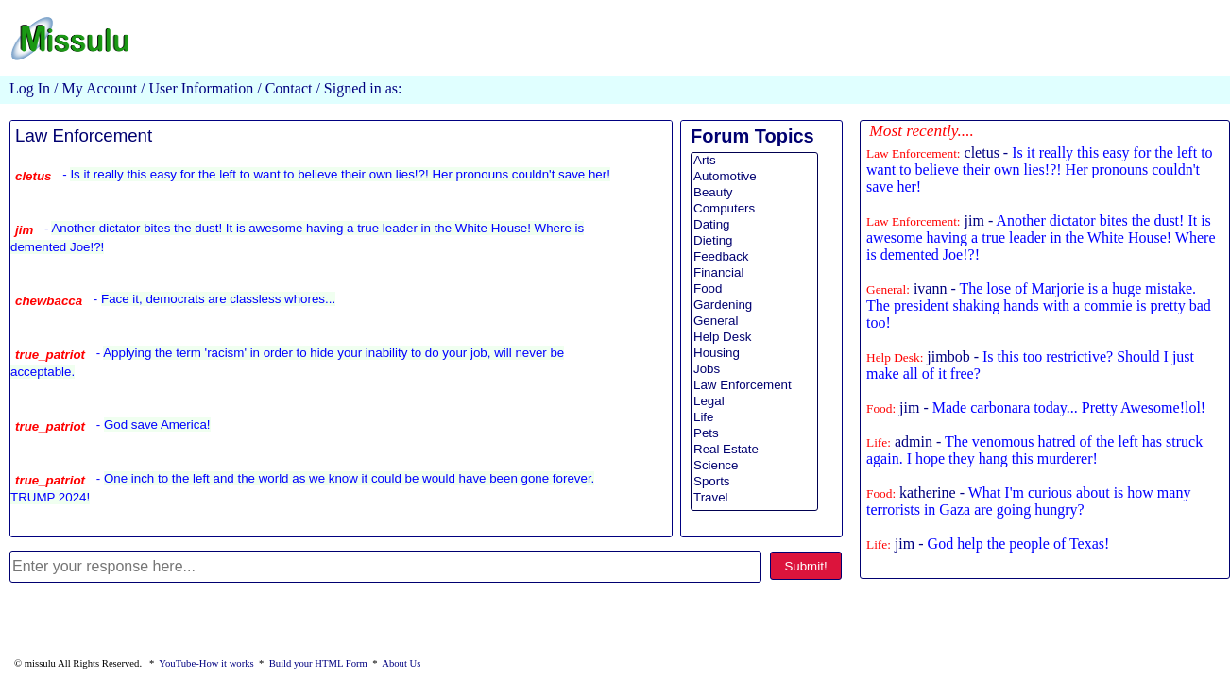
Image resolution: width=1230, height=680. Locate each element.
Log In (29, 88)
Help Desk (754, 338)
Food (754, 289)
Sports (754, 482)
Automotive (754, 177)
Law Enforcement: (913, 153)
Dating (754, 225)
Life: (878, 442)
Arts (754, 161)
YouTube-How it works (206, 663)
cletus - (1039, 169)
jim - (1040, 237)
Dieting (754, 241)
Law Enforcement (83, 135)
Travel (754, 498)
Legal (754, 402)
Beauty (754, 193)
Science (754, 466)
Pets (754, 434)
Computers (754, 209)
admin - (1034, 450)
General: (888, 289)
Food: (881, 408)
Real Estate (754, 450)
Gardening (754, 306)
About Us (401, 663)
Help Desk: (894, 357)
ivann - (1038, 305)
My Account (100, 88)
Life (754, 418)
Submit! (805, 566)
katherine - (1028, 501)
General (754, 322)
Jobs (754, 370)
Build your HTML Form (318, 663)
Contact (289, 88)
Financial (754, 273)
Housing (754, 354)
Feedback (754, 257)
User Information (199, 88)
